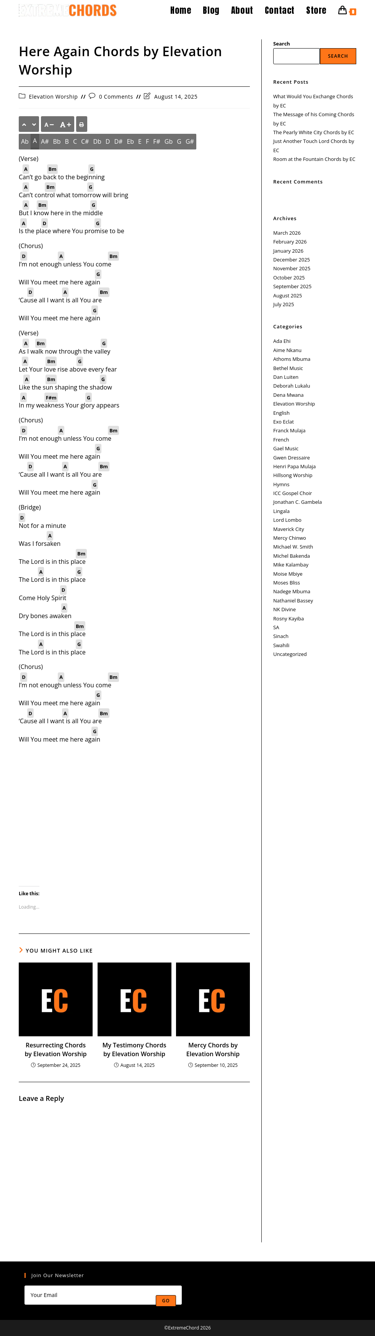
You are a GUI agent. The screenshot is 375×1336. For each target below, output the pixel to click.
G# (190, 141)
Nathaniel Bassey (293, 600)
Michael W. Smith (293, 546)
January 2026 (288, 250)
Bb (56, 141)
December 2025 (291, 259)
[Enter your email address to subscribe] (103, 1295)
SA (276, 627)
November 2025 (291, 268)
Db (97, 141)
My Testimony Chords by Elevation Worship (134, 1049)
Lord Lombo (287, 519)
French (281, 439)
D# (118, 141)
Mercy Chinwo (289, 537)
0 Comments (116, 96)
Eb (130, 141)
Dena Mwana (288, 394)
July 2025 (283, 304)
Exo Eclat (283, 421)
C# (85, 141)
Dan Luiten (285, 376)
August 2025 (287, 295)
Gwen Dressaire (291, 457)
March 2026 (287, 232)
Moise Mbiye (287, 573)
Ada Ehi (281, 341)
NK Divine (284, 609)
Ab (25, 141)
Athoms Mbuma (291, 359)
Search (281, 43)
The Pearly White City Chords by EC (313, 132)
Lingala (281, 511)
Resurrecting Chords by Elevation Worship (55, 1049)
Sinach (281, 636)
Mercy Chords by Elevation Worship (213, 1049)
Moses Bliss (286, 582)
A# (45, 141)
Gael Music (285, 448)
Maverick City (288, 529)
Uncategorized (290, 654)
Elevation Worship (53, 96)
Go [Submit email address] (166, 1300)
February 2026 (290, 241)
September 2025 (292, 286)
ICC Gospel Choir (292, 493)
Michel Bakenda (291, 555)
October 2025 (289, 277)
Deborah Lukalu (291, 385)
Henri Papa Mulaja (294, 466)
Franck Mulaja (289, 430)
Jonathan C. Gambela (297, 501)
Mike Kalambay (290, 564)
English (281, 412)
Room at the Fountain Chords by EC (314, 159)
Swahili (281, 645)
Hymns (281, 484)
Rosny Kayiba (288, 618)
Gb (169, 141)
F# (156, 141)
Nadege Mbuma (291, 591)
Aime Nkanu (287, 350)
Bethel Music (288, 368)
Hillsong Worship (292, 475)
